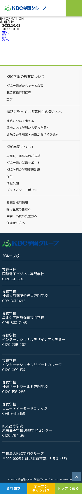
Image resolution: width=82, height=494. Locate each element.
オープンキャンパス (41, 488)
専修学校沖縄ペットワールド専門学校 (25, 384)
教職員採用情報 (17, 202)
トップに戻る (68, 488)
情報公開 (13, 183)
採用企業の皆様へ (19, 209)
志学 (10, 99)
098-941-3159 (13, 413)
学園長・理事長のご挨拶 (23, 156)
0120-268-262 (14, 345)
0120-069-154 (13, 370)
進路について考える (20, 121)
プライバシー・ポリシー (23, 190)
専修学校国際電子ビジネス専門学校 (23, 272)
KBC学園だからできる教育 (25, 85)
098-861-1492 (13, 301)
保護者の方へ (16, 223)
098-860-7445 (14, 323)
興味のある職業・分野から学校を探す (33, 134)
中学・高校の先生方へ (22, 216)
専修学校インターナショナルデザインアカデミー (33, 337)
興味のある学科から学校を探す (28, 127)
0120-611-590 (13, 279)
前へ (5, 32)
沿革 (10, 176)
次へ (5, 39)
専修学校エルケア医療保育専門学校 (23, 315)
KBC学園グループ (26, 8)
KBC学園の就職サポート (23, 162)
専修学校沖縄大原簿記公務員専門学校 (25, 293)
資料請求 (14, 488)
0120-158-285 (13, 392)
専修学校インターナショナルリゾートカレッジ (32, 362)
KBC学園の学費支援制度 (23, 169)
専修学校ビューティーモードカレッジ (24, 406)
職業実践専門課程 (19, 92)
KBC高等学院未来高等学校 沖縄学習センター (27, 428)
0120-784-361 (13, 435)
